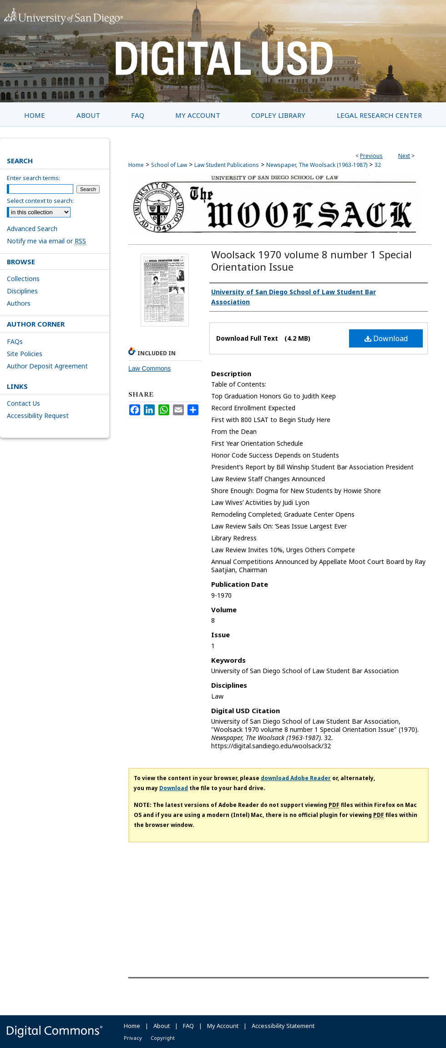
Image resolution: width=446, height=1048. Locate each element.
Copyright (163, 1037)
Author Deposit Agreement (47, 366)
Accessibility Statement (283, 1026)
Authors (18, 303)
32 (378, 165)
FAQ (188, 1026)
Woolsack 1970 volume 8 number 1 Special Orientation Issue (311, 260)
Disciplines (22, 291)
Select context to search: (40, 200)
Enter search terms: (33, 178)
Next (404, 156)
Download (386, 338)
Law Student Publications (226, 165)
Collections (23, 278)
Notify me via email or (46, 241)
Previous (371, 156)
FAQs (15, 341)
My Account (222, 1026)
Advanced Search (32, 228)
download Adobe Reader (296, 778)
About (161, 1026)
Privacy (133, 1037)
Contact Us (23, 403)
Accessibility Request (38, 415)
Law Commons (149, 368)
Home (136, 165)
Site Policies (24, 353)
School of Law (169, 165)
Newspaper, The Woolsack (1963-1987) (316, 165)
